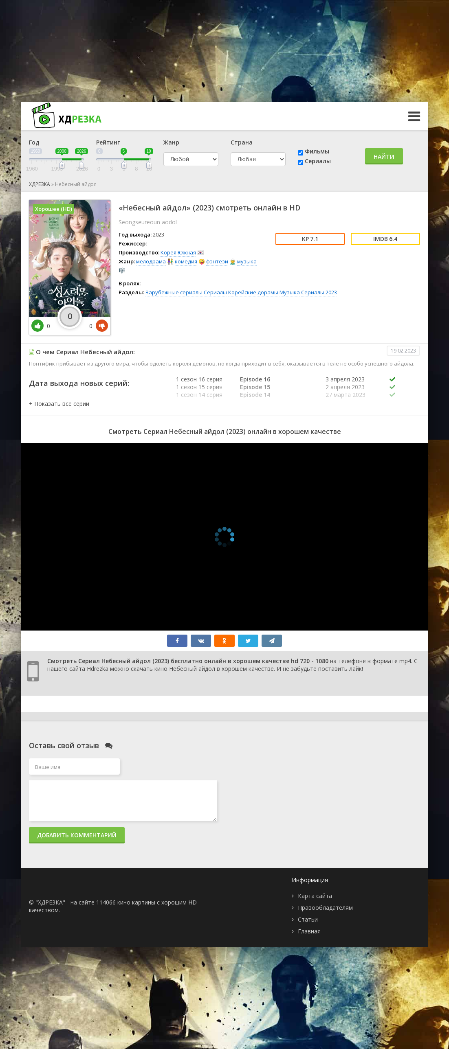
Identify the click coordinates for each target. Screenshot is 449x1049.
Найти (384, 156)
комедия (186, 261)
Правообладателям (325, 907)
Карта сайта (315, 896)
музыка (247, 261)
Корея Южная (178, 252)
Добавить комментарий (77, 835)
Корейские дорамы (253, 292)
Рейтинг (108, 142)
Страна (242, 142)
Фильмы (317, 151)
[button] (59, 403)
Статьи (308, 919)
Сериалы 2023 (319, 292)
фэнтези (217, 261)
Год (34, 142)
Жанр (171, 142)
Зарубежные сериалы (173, 292)
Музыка (290, 292)
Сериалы (318, 161)
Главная (309, 931)
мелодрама (151, 261)
